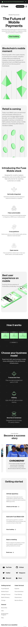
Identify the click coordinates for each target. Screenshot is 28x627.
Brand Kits (4, 607)
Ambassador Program (4, 614)
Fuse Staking (18, 594)
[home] (4, 6)
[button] (26, 6)
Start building (14, 36)
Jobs (2, 610)
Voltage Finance (5, 594)
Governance (18, 597)
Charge (3, 600)
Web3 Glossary (5, 597)
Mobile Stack (4, 591)
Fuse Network (5, 588)
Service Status (19, 600)
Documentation (19, 591)
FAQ (2, 617)
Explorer (17, 588)
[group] (17, 458)
